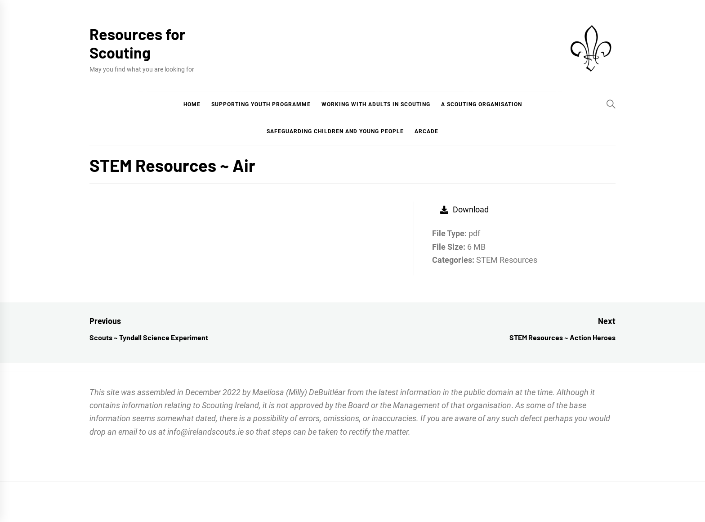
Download (464, 209)
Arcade (426, 131)
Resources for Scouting (137, 43)
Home (192, 104)
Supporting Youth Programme (261, 104)
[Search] (611, 104)
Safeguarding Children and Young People (335, 131)
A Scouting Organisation (481, 104)
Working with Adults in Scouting (375, 104)
